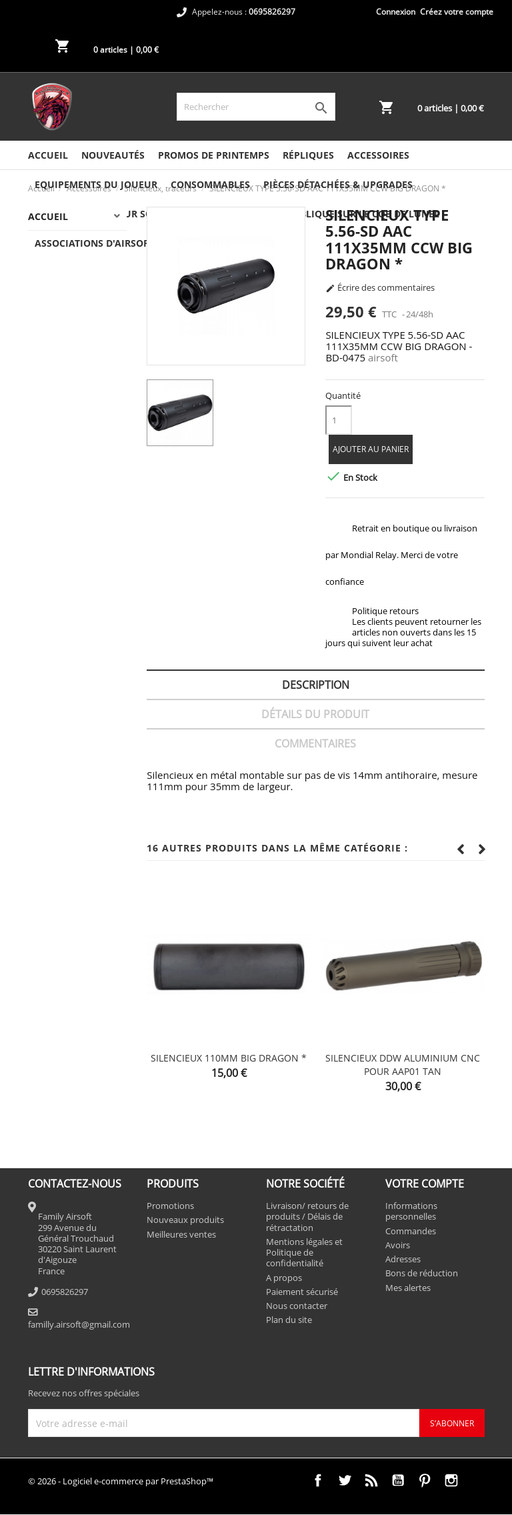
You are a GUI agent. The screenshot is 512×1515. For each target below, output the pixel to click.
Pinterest (424, 1480)
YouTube (398, 1480)
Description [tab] (315, 684)
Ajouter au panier (371, 449)
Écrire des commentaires (380, 288)
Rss (371, 1480)
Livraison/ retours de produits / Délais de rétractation (307, 1217)
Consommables (210, 184)
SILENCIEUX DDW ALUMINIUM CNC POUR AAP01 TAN (402, 1065)
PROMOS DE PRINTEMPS (213, 155)
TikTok (478, 1480)
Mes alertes (408, 1288)
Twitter (344, 1480)
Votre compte (424, 1183)
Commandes (410, 1231)
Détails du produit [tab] (315, 714)
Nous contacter (296, 1306)
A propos (284, 1278)
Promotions (170, 1206)
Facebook (318, 1480)
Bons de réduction (421, 1273)
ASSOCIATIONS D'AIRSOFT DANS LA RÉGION (135, 243)
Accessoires (378, 155)
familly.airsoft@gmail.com (79, 1324)
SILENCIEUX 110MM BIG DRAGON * (229, 1058)
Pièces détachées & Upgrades (338, 184)
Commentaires (315, 743)
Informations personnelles (411, 1211)
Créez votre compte (456, 11)
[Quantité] (338, 420)
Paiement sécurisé (302, 1292)
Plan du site (289, 1320)
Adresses (403, 1259)
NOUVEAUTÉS (113, 155)
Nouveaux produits (185, 1220)
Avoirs (397, 1245)
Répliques (308, 155)
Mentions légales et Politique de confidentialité (304, 1253)
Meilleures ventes (181, 1234)
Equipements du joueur (96, 184)
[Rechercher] (256, 107)
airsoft (383, 357)
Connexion (395, 11)
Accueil (48, 155)
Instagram (451, 1480)
